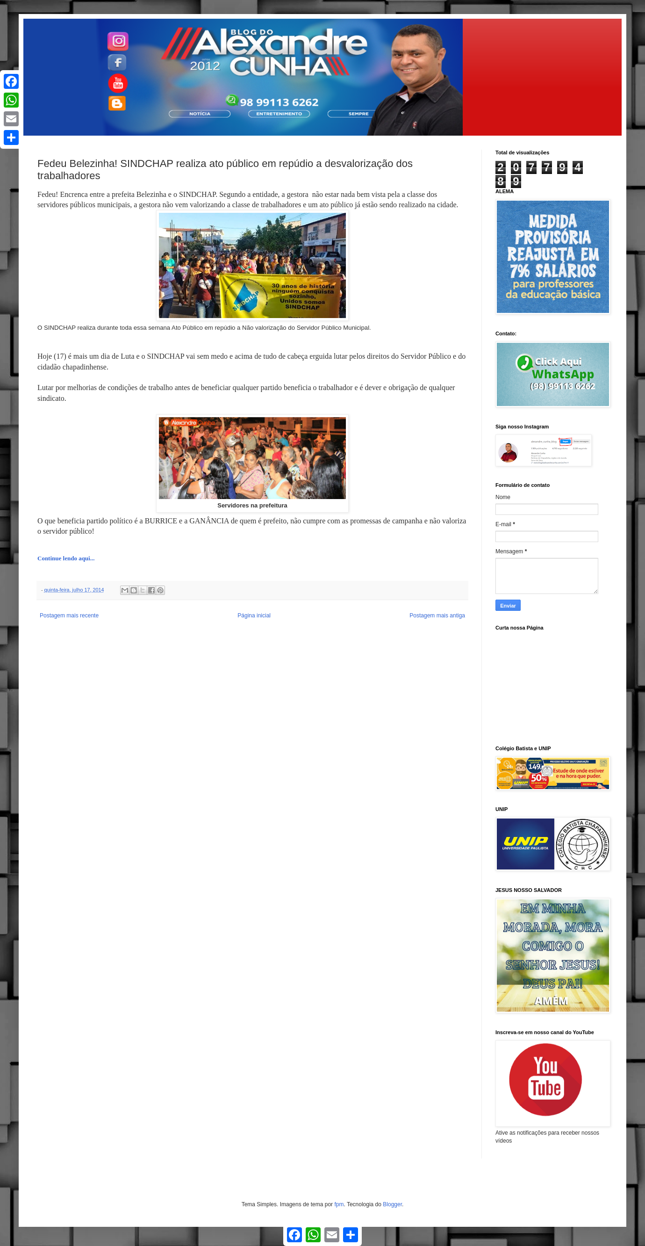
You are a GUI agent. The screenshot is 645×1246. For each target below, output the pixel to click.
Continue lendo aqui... (65, 558)
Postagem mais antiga (437, 615)
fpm (339, 1204)
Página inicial (254, 615)
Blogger (392, 1204)
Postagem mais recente (69, 615)
